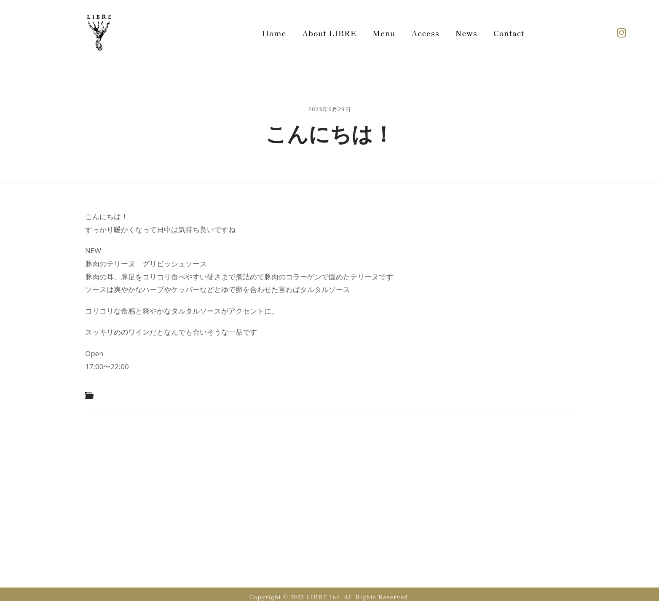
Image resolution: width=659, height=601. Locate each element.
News (466, 32)
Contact (509, 32)
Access (425, 32)
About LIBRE (329, 32)
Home (274, 32)
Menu (383, 32)
